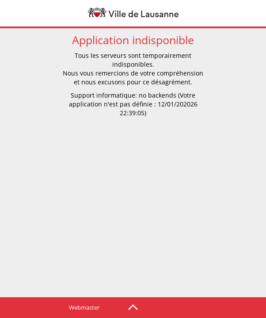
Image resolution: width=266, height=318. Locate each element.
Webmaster (84, 307)
